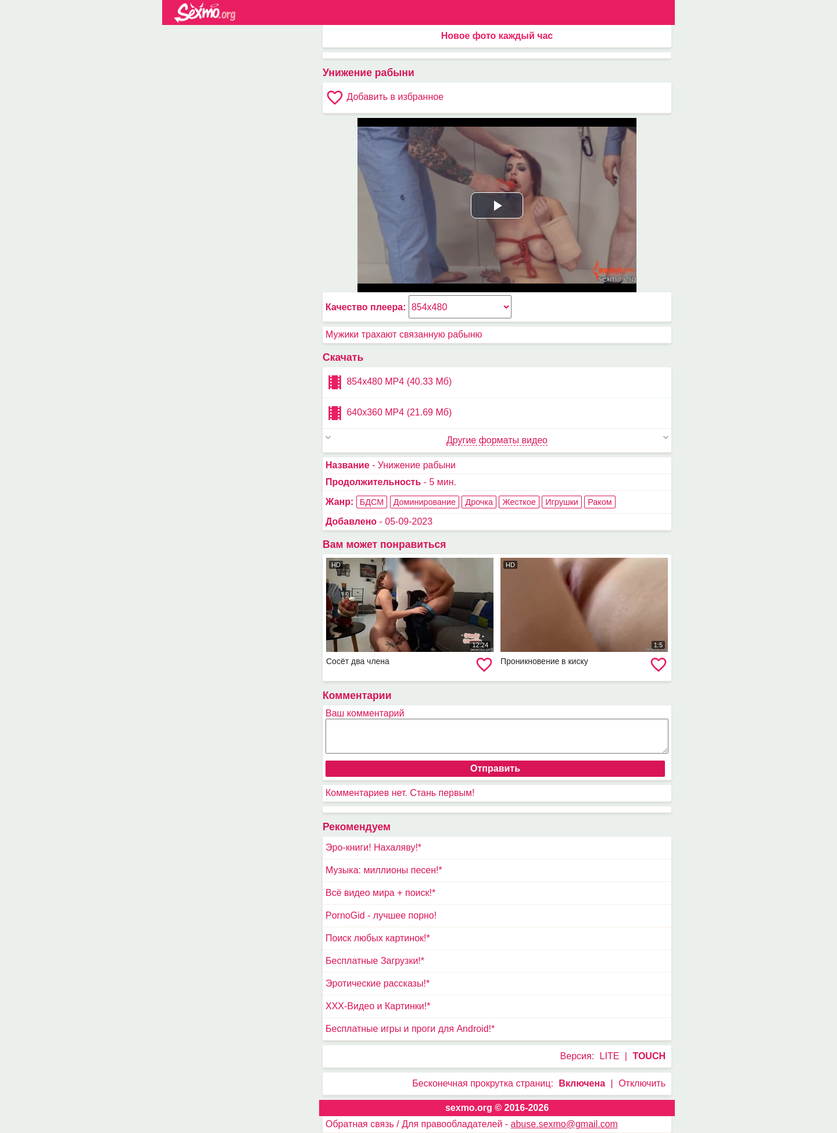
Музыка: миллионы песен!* (384, 870)
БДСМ (372, 502)
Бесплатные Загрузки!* (375, 961)
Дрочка (479, 502)
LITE (610, 1056)
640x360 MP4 (389, 413)
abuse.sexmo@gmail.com (564, 1124)
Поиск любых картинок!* (378, 938)
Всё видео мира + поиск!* (380, 893)
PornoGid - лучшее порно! (381, 915)
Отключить (642, 1083)
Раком (599, 502)
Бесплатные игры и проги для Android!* (410, 1029)
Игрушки (561, 502)
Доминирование (425, 502)
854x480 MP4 (389, 382)
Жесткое (518, 502)
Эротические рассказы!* (378, 983)
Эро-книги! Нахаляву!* (373, 847)
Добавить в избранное (384, 97)
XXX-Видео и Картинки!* (378, 1006)
